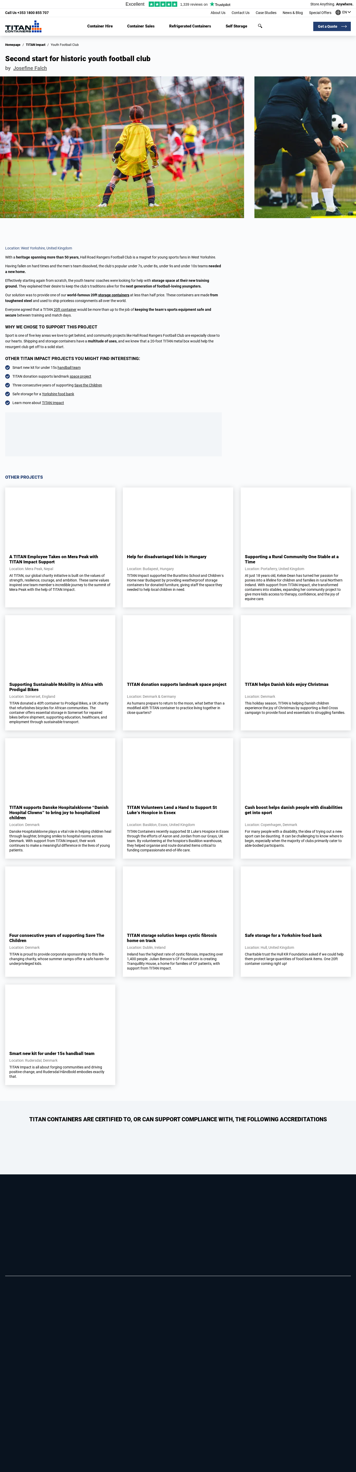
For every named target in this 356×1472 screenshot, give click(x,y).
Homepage (12, 45)
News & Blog (293, 13)
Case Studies (266, 13)
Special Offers (320, 13)
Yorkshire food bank (58, 394)
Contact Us (241, 13)
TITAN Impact (35, 45)
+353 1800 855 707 (27, 13)
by (26, 68)
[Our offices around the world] (343, 13)
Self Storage (236, 26)
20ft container (65, 309)
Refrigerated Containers (190, 26)
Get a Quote (327, 26)
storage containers (113, 295)
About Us (218, 13)
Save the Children (88, 385)
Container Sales (141, 26)
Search (260, 26)
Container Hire (100, 26)
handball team (69, 367)
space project (80, 376)
